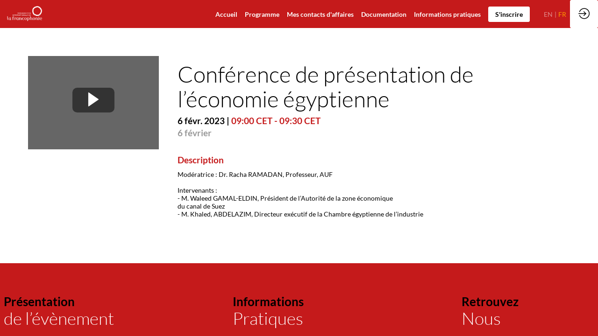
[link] (383, 14)
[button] (509, 14)
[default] (226, 14)
